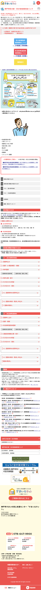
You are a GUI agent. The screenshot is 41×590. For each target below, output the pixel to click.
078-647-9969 (25, 548)
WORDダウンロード (11, 402)
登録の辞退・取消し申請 (21, 273)
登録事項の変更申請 (7, 273)
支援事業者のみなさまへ (7, 442)
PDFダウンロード (25, 398)
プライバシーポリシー (28, 568)
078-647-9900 (22, 533)
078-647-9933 (11, 548)
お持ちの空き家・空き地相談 (10, 439)
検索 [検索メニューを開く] (34, 4)
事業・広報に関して (27, 565)
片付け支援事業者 (12, 577)
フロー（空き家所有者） (9, 188)
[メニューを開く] (38, 3)
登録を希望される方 (8, 179)
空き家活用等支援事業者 (10, 573)
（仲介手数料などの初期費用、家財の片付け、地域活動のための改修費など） (20, 163)
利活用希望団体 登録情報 (8, 453)
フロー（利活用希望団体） (10, 193)
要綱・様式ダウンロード (9, 204)
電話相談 (32, 588)
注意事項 (6, 199)
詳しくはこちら (34, 384)
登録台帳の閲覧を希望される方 (11, 184)
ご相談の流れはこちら (20, 498)
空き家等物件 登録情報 (7, 450)
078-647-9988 (25, 540)
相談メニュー (12, 588)
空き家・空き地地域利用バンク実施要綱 (12, 215)
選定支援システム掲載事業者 (12, 568)
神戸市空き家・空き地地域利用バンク (12, 447)
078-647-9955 (11, 540)
